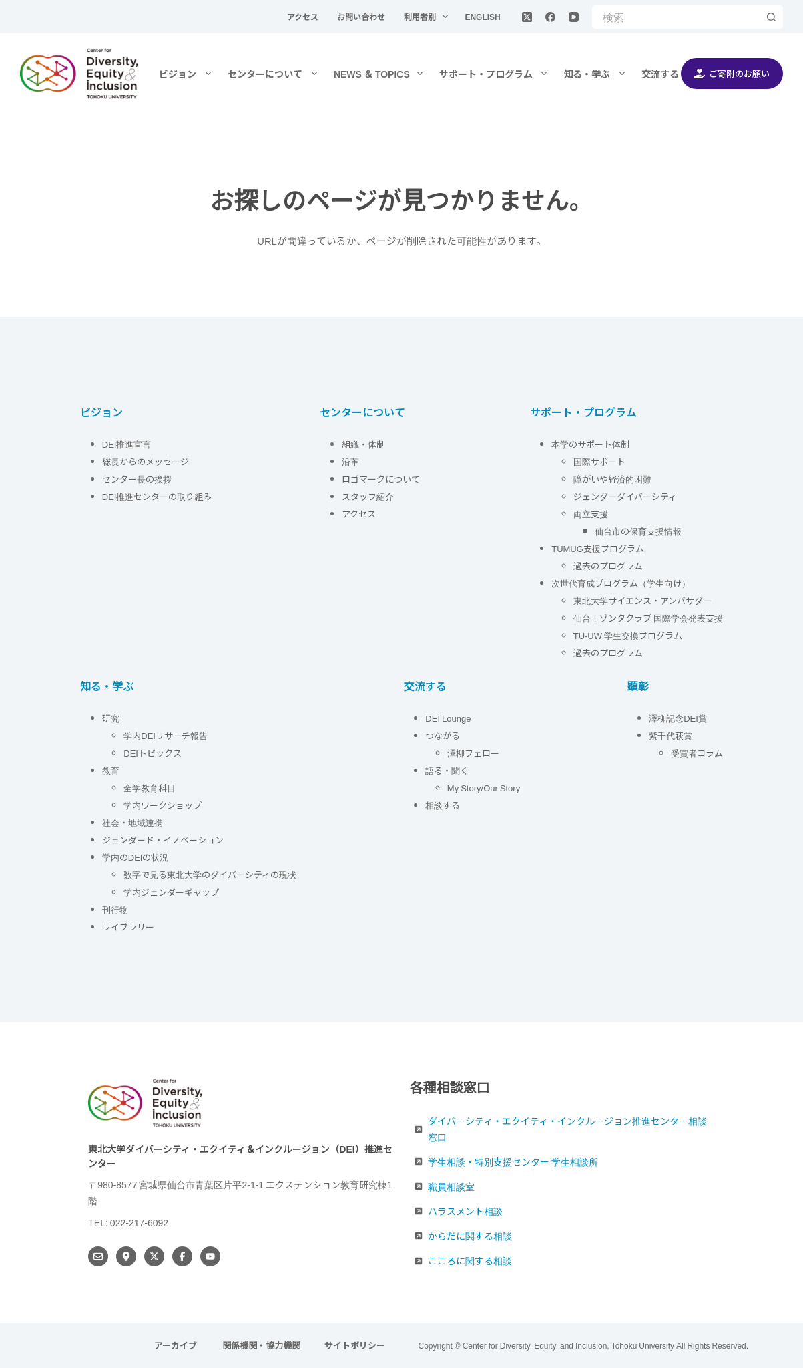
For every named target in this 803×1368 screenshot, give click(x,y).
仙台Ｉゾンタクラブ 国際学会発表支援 (648, 617)
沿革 (350, 461)
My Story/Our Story (483, 787)
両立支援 (590, 513)
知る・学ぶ (596, 73)
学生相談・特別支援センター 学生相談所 (513, 1161)
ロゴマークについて (382, 478)
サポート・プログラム (496, 73)
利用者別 (428, 17)
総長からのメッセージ (145, 461)
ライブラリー (128, 926)
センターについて (275, 73)
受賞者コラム (697, 752)
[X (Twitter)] (527, 17)
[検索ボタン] (771, 17)
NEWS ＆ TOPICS (381, 73)
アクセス (303, 16)
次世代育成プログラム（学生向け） (620, 583)
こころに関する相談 (470, 1260)
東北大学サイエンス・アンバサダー (642, 600)
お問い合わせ (362, 16)
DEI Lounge (448, 718)
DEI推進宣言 (127, 444)
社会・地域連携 (132, 822)
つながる (442, 735)
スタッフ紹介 (368, 496)
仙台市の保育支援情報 (638, 531)
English (482, 16)
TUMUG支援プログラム (597, 548)
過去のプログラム (608, 565)
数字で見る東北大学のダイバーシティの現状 (209, 874)
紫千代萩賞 (670, 735)
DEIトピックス (152, 752)
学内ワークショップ (162, 805)
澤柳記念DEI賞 (678, 718)
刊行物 (115, 909)
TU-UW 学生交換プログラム (627, 635)
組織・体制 (363, 444)
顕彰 (638, 686)
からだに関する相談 (470, 1235)
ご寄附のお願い (732, 73)
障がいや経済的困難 (612, 478)
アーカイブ (176, 1345)
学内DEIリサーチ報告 (166, 735)
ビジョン (187, 73)
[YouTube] (574, 17)
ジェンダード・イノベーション (163, 839)
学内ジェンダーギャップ (171, 891)
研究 (110, 718)
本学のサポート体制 (590, 444)
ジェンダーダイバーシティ (625, 496)
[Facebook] (550, 17)
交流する (669, 73)
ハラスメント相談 (465, 1211)
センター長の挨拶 (137, 478)
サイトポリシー (354, 1345)
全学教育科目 (149, 787)
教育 (110, 770)
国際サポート (599, 461)
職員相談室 (451, 1186)
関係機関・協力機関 (261, 1345)
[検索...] (676, 17)
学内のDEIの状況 (135, 857)
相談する (442, 805)
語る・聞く (447, 770)
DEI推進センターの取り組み (157, 496)
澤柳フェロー (473, 752)
